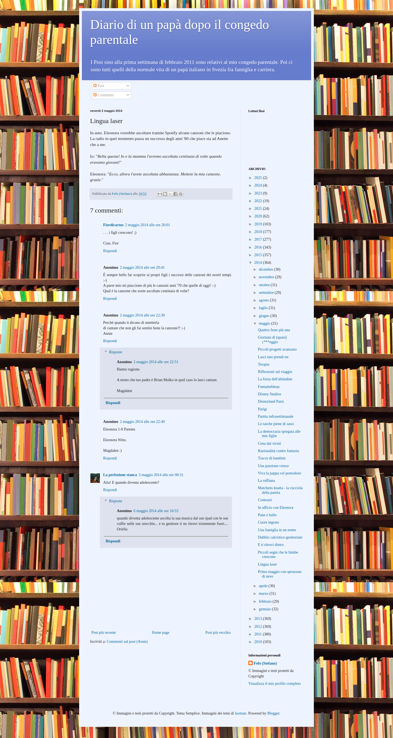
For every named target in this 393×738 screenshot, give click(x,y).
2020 (258, 216)
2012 (258, 627)
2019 (258, 224)
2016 (258, 247)
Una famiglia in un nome (277, 530)
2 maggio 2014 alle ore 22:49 (142, 422)
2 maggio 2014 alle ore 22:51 (155, 362)
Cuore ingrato (268, 522)
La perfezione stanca (120, 475)
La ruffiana (266, 481)
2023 (258, 193)
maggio (265, 323)
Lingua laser (267, 564)
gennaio (265, 609)
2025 (258, 178)
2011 (258, 634)
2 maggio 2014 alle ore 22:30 (142, 315)
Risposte (115, 352)
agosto (264, 300)
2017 (258, 239)
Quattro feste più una (274, 330)
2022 (258, 201)
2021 (258, 209)
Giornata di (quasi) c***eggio (272, 339)
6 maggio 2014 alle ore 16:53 (155, 511)
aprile (263, 586)
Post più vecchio (218, 633)
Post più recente (103, 633)
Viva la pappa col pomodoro (279, 473)
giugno (264, 316)
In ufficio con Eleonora (275, 508)
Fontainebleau (268, 387)
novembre (267, 277)
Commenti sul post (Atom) (127, 642)
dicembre (266, 269)
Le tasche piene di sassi (276, 424)
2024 (258, 185)
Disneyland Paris (271, 401)
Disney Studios (269, 394)
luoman (240, 713)
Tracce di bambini (271, 458)
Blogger (273, 713)
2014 (258, 263)
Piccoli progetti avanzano (277, 349)
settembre (267, 293)
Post (98, 86)
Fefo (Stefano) (265, 663)
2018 (258, 232)
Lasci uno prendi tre (273, 357)
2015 (258, 255)
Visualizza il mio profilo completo (274, 684)
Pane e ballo (267, 515)
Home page (160, 633)
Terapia (263, 364)
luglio (264, 308)
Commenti (103, 95)
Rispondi (110, 251)
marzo (264, 593)
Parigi (262, 409)
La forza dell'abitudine (275, 379)
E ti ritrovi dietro (271, 545)
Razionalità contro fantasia (278, 451)
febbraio (265, 601)
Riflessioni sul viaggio (275, 372)
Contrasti (265, 500)
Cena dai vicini (269, 443)
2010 (258, 642)
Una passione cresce (273, 466)
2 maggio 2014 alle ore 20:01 (147, 225)
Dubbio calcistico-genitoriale (280, 537)
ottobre (264, 285)
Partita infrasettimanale (275, 416)
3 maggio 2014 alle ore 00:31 (161, 475)
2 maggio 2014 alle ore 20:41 (142, 267)
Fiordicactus (113, 225)
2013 (258, 619)
